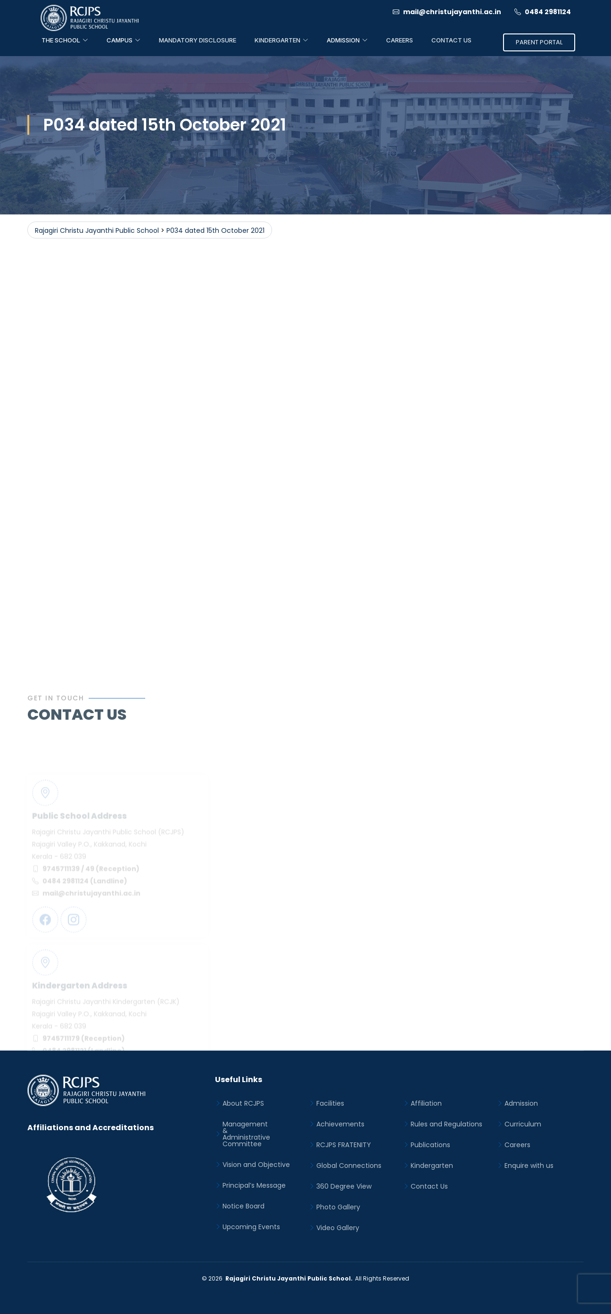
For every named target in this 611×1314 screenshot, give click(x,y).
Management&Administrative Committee (246, 1134)
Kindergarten (432, 1165)
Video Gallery (337, 1227)
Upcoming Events (251, 1227)
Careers (399, 40)
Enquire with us (528, 1165)
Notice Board (243, 1206)
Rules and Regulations (446, 1124)
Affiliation (426, 1103)
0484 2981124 (542, 11)
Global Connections (348, 1165)
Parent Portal (539, 42)
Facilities (330, 1103)
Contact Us (451, 40)
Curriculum (522, 1124)
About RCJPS (243, 1103)
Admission (521, 1103)
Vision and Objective (256, 1164)
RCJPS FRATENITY (343, 1145)
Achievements (340, 1124)
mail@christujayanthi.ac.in (447, 11)
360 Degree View (344, 1186)
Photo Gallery (338, 1207)
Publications (430, 1145)
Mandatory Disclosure (197, 40)
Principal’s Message (254, 1185)
